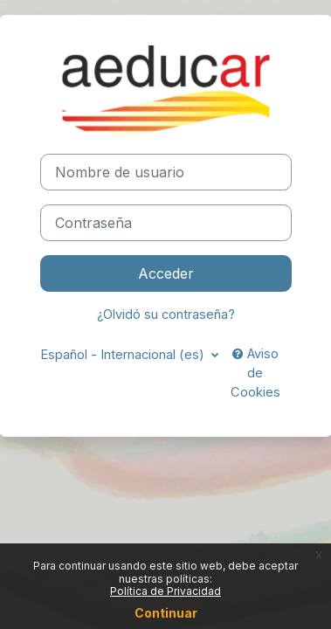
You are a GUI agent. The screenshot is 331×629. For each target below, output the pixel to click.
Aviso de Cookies (255, 373)
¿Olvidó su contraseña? (166, 314)
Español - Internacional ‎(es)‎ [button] (124, 355)
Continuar (165, 612)
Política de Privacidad (165, 591)
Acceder (166, 273)
